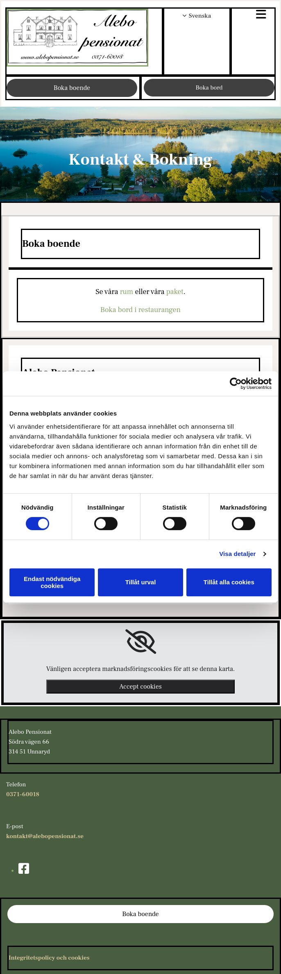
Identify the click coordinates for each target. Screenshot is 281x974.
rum (126, 291)
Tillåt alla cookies (229, 582)
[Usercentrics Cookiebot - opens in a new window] (236, 383)
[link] (140, 641)
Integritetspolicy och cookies (49, 958)
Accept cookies (140, 686)
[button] (253, 15)
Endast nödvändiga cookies (52, 582)
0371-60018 (22, 794)
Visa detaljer (237, 553)
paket (175, 291)
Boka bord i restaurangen (140, 310)
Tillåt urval (140, 582)
